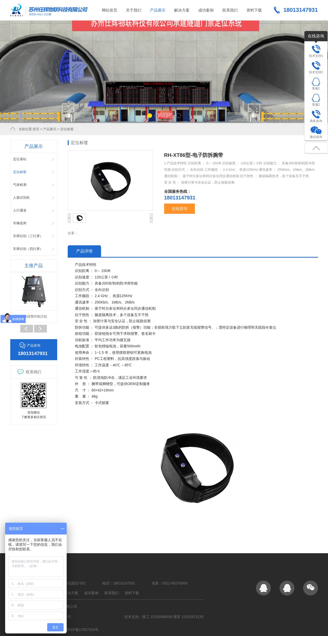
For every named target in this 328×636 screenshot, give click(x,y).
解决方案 (182, 10)
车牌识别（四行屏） (28, 249)
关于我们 (133, 10)
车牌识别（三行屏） (28, 236)
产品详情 (84, 251)
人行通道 (19, 210)
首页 (36, 129)
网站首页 (109, 10)
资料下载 (254, 10)
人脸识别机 (21, 197)
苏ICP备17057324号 (82, 630)
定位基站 (19, 159)
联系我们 (230, 10)
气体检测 (19, 185)
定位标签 (67, 129)
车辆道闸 (19, 223)
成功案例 (206, 10)
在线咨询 (179, 208)
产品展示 (157, 10)
